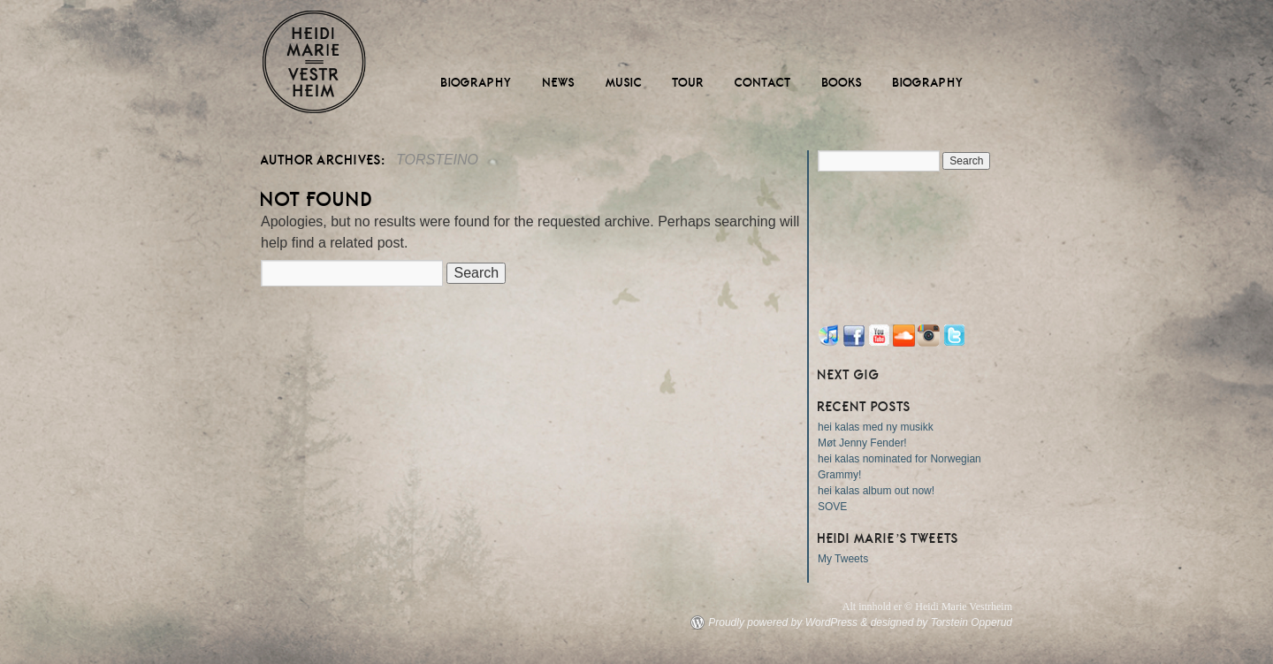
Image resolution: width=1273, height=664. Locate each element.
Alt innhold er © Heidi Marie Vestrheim (927, 606)
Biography (477, 82)
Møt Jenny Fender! (862, 443)
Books (842, 82)
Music (624, 82)
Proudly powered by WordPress (783, 622)
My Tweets (843, 559)
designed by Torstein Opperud (941, 622)
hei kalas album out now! (876, 491)
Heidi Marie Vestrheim (314, 62)
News (559, 82)
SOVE (832, 506)
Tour (689, 82)
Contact (763, 82)
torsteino (437, 159)
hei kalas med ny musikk (876, 427)
